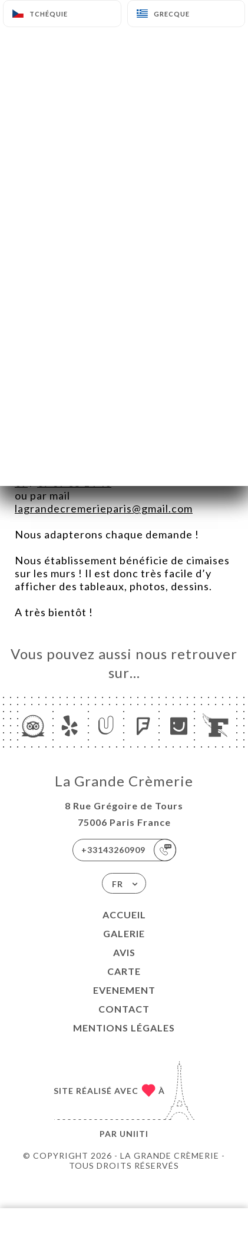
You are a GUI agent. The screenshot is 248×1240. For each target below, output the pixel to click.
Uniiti (134, 1134)
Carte (124, 971)
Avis (124, 952)
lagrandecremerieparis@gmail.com (104, 508)
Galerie (124, 933)
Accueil (124, 914)
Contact (124, 1008)
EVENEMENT (124, 990)
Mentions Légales (124, 1027)
